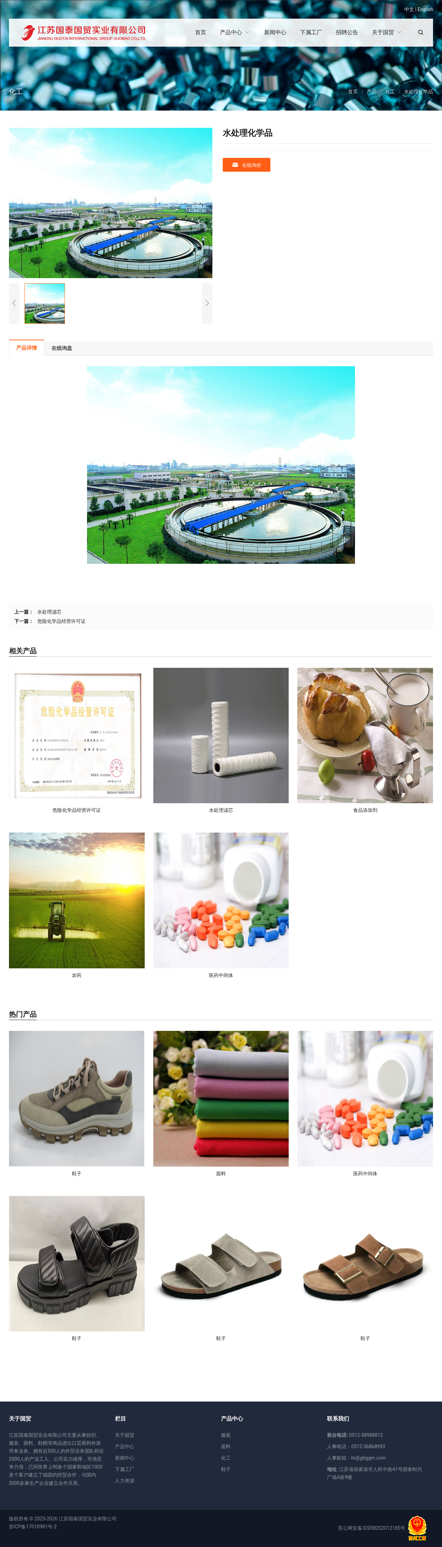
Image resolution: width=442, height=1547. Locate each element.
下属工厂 (124, 1469)
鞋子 (226, 1469)
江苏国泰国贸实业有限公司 (88, 1518)
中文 (409, 9)
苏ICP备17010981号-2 (33, 1526)
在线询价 (246, 165)
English (425, 9)
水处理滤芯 (49, 612)
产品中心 (124, 1446)
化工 (226, 1458)
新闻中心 (124, 1458)
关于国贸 (124, 1435)
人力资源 (124, 1480)
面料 (226, 1446)
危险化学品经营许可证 (61, 621)
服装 (226, 1435)
